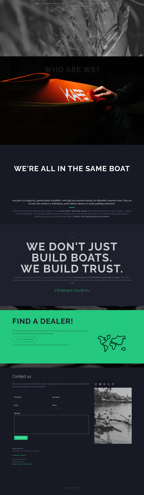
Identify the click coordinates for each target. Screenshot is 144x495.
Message (17, 413)
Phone (54, 405)
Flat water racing (49, 3)
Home (37, 3)
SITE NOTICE (28, 464)
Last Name (56, 397)
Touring (83, 3)
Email (16, 405)
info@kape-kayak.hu (72, 290)
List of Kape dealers (24, 339)
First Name (18, 397)
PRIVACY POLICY (17, 464)
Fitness (61, 3)
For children (94, 3)
